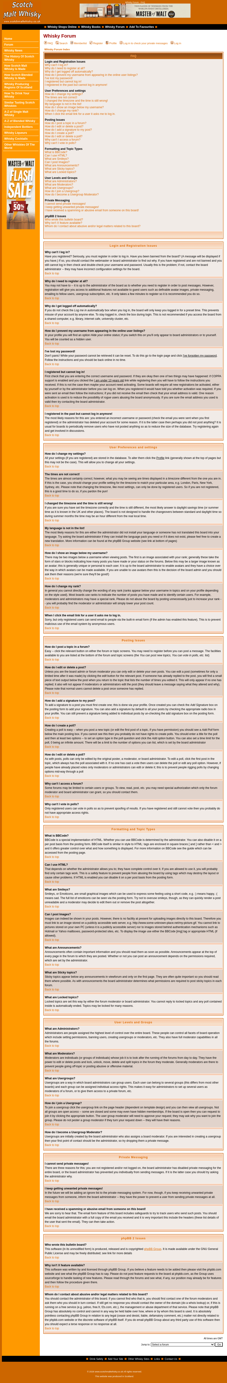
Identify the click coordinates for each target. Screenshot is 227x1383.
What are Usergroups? (59, 188)
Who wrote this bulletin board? (64, 219)
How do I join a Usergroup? (62, 191)
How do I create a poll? (59, 133)
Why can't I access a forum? (62, 139)
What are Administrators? (61, 181)
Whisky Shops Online (62, 27)
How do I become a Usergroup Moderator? (72, 194)
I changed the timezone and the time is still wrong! (76, 100)
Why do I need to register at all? (65, 68)
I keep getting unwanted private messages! (72, 207)
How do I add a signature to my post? (68, 129)
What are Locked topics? (60, 172)
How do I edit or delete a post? (64, 126)
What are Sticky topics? (59, 168)
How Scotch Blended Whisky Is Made (18, 76)
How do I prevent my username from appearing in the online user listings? (91, 75)
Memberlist (78, 43)
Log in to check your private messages (144, 43)
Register (96, 43)
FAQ (48, 43)
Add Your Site (115, 1358)
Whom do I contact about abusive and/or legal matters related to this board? (93, 226)
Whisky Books (90, 27)
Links (157, 1358)
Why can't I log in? (56, 65)
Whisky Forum (115, 27)
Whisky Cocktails (16, 138)
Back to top (52, 273)
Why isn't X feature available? (63, 223)
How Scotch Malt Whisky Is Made (15, 67)
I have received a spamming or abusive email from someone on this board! (92, 210)
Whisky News (13, 50)
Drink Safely (96, 1358)
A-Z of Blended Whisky (19, 121)
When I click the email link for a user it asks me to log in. (80, 114)
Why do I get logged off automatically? (69, 71)
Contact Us (171, 1358)
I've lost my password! (59, 78)
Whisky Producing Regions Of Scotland (18, 85)
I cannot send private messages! (65, 203)
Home (8, 38)
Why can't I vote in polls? (60, 143)
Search (62, 43)
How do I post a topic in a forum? (65, 123)
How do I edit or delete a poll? (63, 136)
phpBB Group (152, 1249)
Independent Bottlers (18, 127)
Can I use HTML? (56, 155)
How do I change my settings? (64, 94)
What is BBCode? (56, 152)
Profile (111, 43)
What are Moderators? (59, 184)
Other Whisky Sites (139, 1358)
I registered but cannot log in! (63, 81)
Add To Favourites (141, 27)
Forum (8, 44)
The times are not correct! (61, 97)
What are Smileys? (57, 158)
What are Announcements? (62, 165)
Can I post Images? (57, 162)
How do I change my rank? (62, 110)
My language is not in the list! (63, 104)
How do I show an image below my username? (74, 107)
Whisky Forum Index (57, 49)
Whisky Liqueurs (15, 132)
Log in (176, 43)
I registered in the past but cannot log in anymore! (76, 84)
